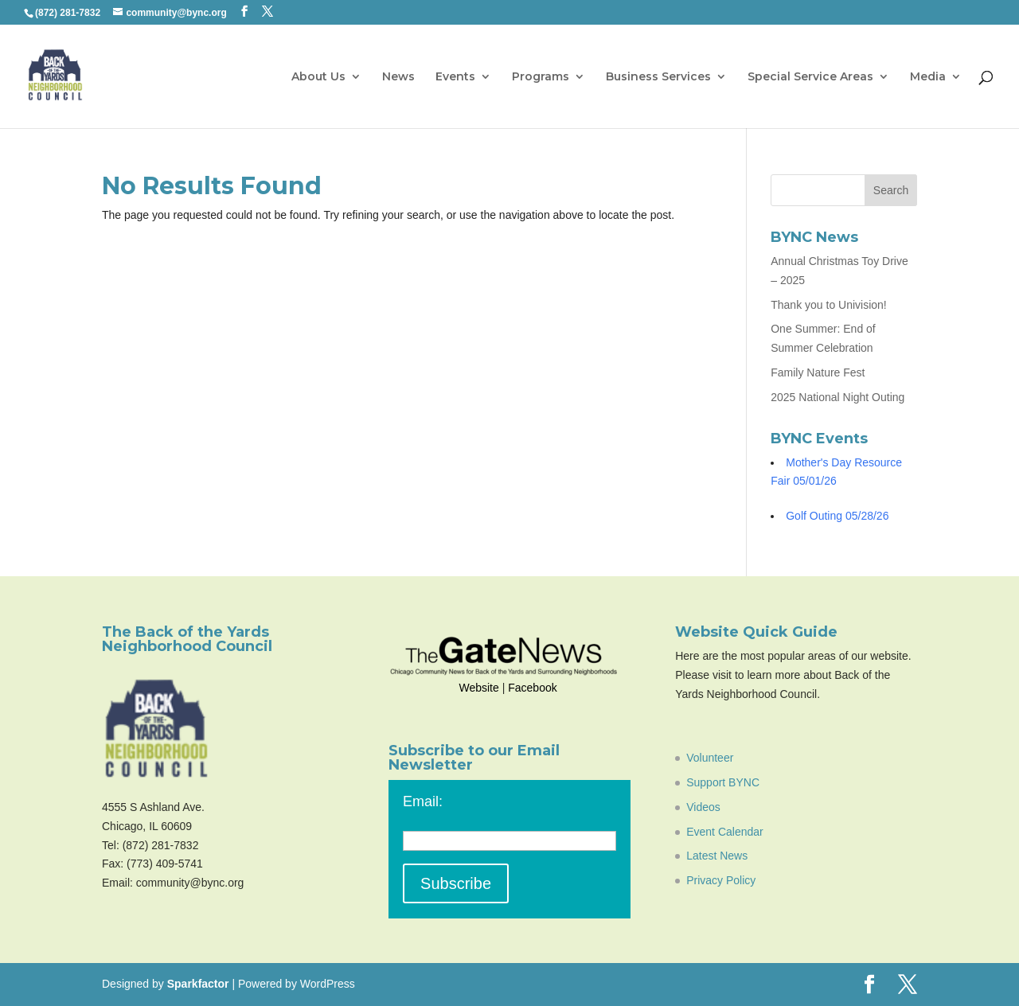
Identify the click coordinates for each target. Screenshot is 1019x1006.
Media (928, 77)
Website (478, 687)
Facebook (532, 687)
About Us (318, 77)
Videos (703, 807)
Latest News (717, 855)
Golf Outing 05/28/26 (837, 515)
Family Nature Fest (818, 372)
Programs (540, 77)
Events (455, 77)
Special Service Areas (810, 77)
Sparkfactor (198, 983)
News (398, 77)
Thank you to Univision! (829, 304)
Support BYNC (722, 782)
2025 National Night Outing (837, 397)
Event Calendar (724, 831)
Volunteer (709, 757)
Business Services (658, 77)
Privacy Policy (720, 880)
